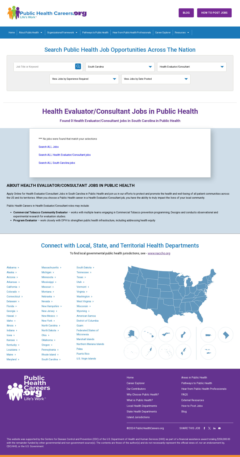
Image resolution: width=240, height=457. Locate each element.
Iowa (9, 335)
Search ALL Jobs (49, 146)
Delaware (12, 301)
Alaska (10, 272)
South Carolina (96, 66)
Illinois (10, 325)
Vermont (81, 287)
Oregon (46, 345)
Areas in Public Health (194, 377)
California (12, 287)
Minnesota (47, 277)
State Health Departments (142, 411)
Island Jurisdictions (138, 417)
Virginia (81, 291)
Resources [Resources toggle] (180, 32)
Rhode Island (49, 354)
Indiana (10, 330)
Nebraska (47, 296)
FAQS (184, 394)
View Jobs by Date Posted (138, 79)
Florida (10, 306)
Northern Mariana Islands (90, 344)
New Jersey (48, 311)
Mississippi (48, 282)
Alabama (11, 267)
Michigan (46, 272)
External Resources (192, 400)
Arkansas (12, 282)
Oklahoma (47, 340)
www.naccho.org (159, 253)
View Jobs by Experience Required (70, 79)
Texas (80, 277)
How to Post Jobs (214, 12)
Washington (83, 296)
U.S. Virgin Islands (86, 358)
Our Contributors (136, 388)
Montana (46, 291)
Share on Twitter (210, 428)
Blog (186, 12)
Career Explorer (163, 32)
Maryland (11, 359)
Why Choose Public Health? (143, 394)
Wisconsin (82, 306)
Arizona (11, 277)
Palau (80, 348)
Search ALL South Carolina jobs (57, 162)
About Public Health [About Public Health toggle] (29, 32)
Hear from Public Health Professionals (132, 32)
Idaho (10, 320)
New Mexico (48, 316)
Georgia (11, 311)
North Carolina (50, 325)
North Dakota (49, 330)
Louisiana (12, 349)
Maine (10, 354)
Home (12, 32)
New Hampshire (50, 306)
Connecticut (13, 296)
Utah (79, 282)
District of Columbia (87, 320)
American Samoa (86, 315)
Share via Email (220, 428)
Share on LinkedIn (214, 428)
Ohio (44, 335)
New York (47, 320)
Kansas (11, 340)
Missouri (46, 287)
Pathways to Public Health (95, 32)
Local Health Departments (142, 405)
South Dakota (84, 267)
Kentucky (12, 345)
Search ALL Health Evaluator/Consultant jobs (65, 154)
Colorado (12, 291)
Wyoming (82, 311)
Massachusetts (50, 267)
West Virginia (84, 301)
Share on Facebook (204, 428)
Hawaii (10, 316)
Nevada (46, 301)
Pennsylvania (49, 349)
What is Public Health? (140, 400)
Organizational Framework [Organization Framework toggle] (60, 32)
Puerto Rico (83, 353)
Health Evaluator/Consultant (175, 66)
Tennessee (83, 272)
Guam (80, 325)
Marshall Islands (85, 339)
